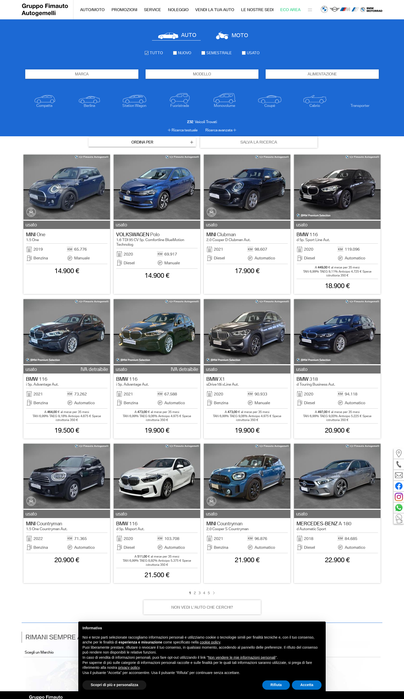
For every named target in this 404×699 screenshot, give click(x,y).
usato (250, 53)
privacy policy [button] (129, 667)
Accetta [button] (306, 685)
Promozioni (124, 9)
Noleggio (178, 9)
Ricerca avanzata (218, 130)
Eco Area (290, 9)
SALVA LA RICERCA (258, 142)
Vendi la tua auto (214, 9)
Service (152, 9)
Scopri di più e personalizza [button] (114, 685)
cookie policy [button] (210, 642)
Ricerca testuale (185, 130)
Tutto (154, 53)
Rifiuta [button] (276, 685)
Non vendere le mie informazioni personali (241, 657)
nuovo (182, 53)
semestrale (216, 53)
